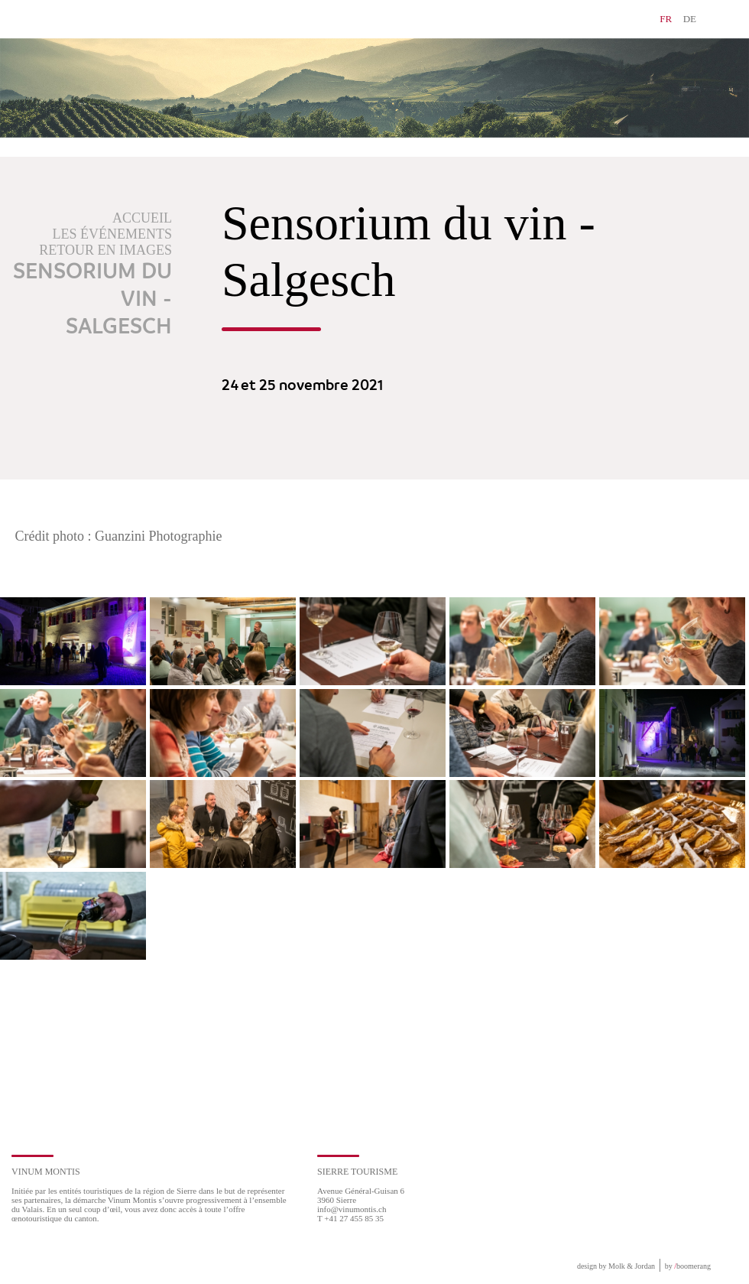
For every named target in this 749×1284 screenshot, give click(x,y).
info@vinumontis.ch (352, 1209)
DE (689, 18)
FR (666, 18)
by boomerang (688, 1266)
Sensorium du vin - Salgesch (92, 300)
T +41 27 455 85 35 (350, 1218)
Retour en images (105, 250)
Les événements (113, 234)
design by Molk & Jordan (616, 1266)
